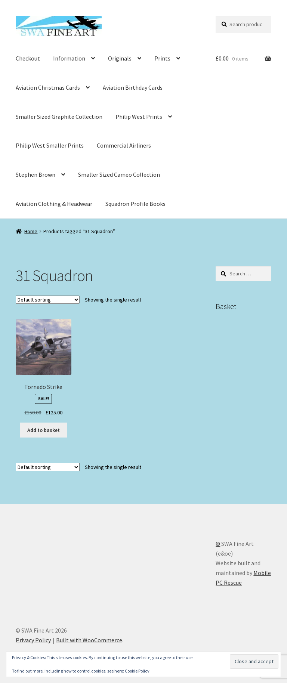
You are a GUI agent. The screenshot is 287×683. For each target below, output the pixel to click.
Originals (120, 58)
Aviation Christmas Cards (48, 87)
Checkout (28, 58)
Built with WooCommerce (89, 640)
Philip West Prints (138, 116)
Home (30, 231)
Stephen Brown (35, 174)
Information (69, 58)
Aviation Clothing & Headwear (54, 203)
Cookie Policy (137, 671)
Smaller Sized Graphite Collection (59, 116)
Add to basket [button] (43, 430)
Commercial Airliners (124, 145)
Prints (162, 58)
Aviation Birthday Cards (133, 87)
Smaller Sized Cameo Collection (119, 174)
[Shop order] (48, 300)
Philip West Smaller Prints (50, 145)
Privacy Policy (33, 640)
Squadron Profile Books (135, 203)
